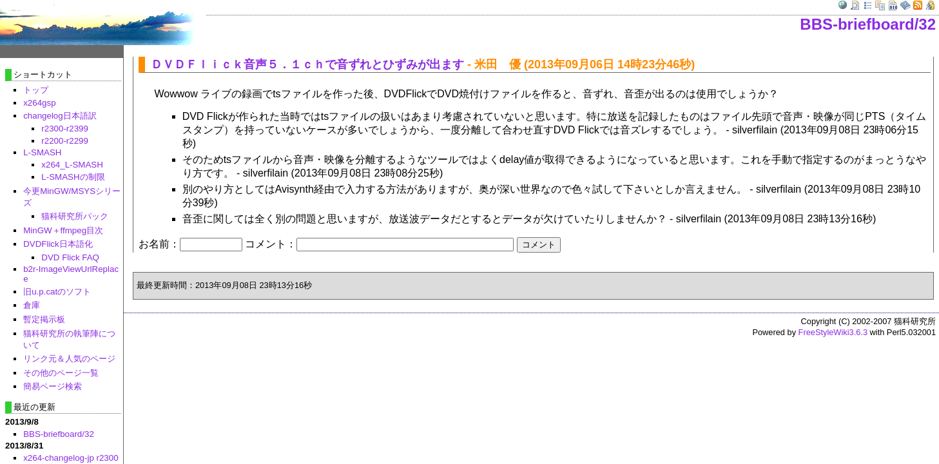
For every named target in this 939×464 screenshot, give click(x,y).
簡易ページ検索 (52, 386)
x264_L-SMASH (72, 164)
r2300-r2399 (64, 128)
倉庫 (31, 305)
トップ (35, 90)
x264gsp (39, 103)
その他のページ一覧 (61, 373)
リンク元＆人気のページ (69, 358)
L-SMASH (42, 152)
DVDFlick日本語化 (58, 244)
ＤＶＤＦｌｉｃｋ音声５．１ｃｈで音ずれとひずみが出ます (307, 64)
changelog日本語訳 (60, 116)
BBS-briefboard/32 (868, 24)
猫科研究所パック (74, 216)
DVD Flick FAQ (70, 257)
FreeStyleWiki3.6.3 (833, 332)
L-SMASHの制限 (72, 177)
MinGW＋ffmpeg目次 (63, 230)
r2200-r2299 (64, 141)
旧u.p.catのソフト (57, 291)
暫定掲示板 (44, 319)
